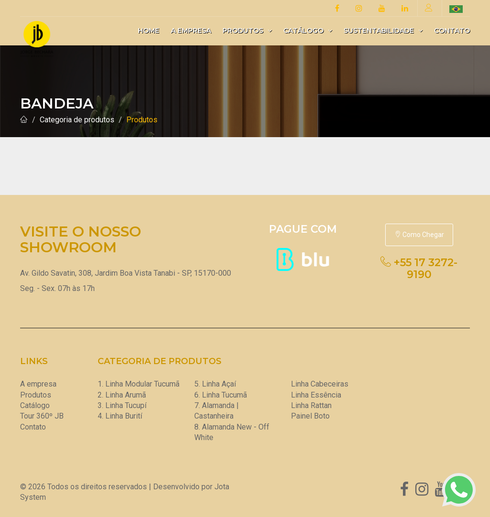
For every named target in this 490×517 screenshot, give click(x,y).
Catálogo (307, 30)
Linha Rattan (311, 405)
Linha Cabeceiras (319, 383)
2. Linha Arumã (122, 394)
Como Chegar (419, 234)
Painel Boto (310, 415)
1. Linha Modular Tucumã (138, 383)
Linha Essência (316, 394)
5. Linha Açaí (215, 383)
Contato (452, 30)
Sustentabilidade (383, 30)
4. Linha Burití (120, 415)
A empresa (191, 30)
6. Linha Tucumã (220, 394)
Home (148, 30)
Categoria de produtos (77, 119)
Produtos (247, 30)
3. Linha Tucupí (122, 405)
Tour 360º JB (42, 415)
